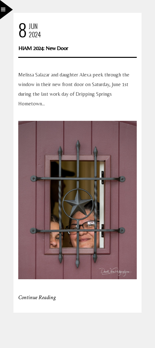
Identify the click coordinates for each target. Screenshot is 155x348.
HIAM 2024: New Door (43, 48)
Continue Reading (37, 297)
